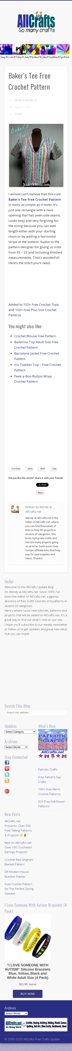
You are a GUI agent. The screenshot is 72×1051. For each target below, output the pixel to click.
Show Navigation (58, 34)
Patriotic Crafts (47, 769)
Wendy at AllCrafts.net (25, 100)
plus (30, 468)
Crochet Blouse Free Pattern (35, 336)
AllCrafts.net (43, 522)
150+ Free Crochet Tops (41, 304)
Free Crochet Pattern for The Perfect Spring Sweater (19, 888)
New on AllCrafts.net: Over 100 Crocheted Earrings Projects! (18, 847)
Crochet (18, 114)
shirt (42, 468)
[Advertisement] (36, 429)
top (54, 468)
